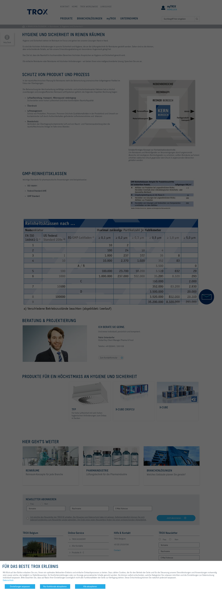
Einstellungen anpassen (20, 586)
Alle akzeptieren (90, 586)
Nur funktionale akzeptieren (55, 586)
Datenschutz (8, 580)
